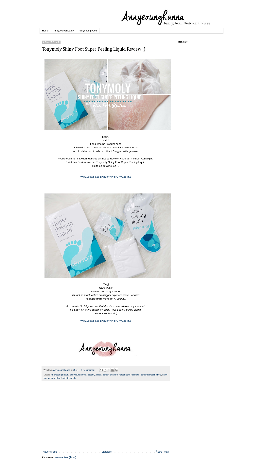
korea (98, 375)
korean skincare (110, 375)
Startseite (107, 451)
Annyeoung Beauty (64, 30)
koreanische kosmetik (129, 375)
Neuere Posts (50, 451)
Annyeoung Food (88, 30)
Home (45, 30)
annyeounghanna (78, 375)
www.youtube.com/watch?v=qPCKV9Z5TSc (105, 176)
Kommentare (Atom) (65, 457)
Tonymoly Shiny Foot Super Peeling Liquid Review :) (93, 49)
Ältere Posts (162, 451)
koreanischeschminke (151, 375)
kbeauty (91, 375)
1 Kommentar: (88, 370)
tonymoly (71, 378)
